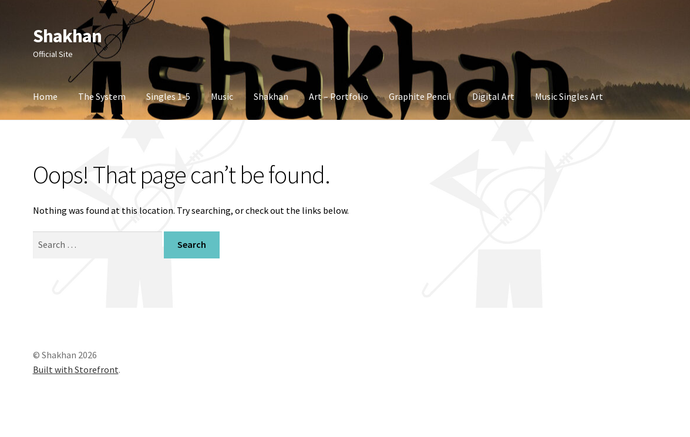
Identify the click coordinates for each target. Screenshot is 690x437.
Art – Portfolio (338, 96)
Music (222, 96)
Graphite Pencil (420, 96)
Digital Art (493, 96)
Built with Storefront (76, 369)
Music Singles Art (569, 96)
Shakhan (67, 36)
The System (102, 96)
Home (45, 96)
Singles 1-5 (168, 96)
